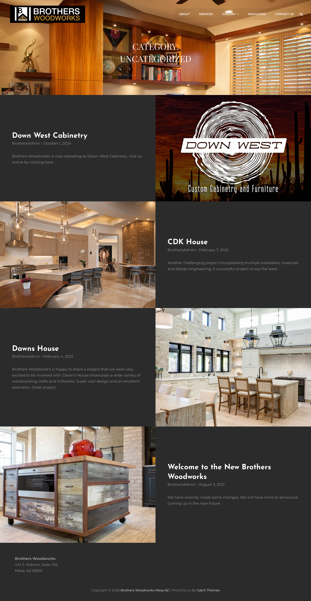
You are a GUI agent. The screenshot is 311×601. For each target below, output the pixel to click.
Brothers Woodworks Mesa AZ (144, 590)
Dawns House (36, 348)
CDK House (188, 242)
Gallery (231, 14)
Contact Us (284, 14)
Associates (257, 14)
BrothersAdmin (26, 143)
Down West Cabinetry (50, 136)
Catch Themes (208, 590)
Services (206, 14)
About (185, 14)
